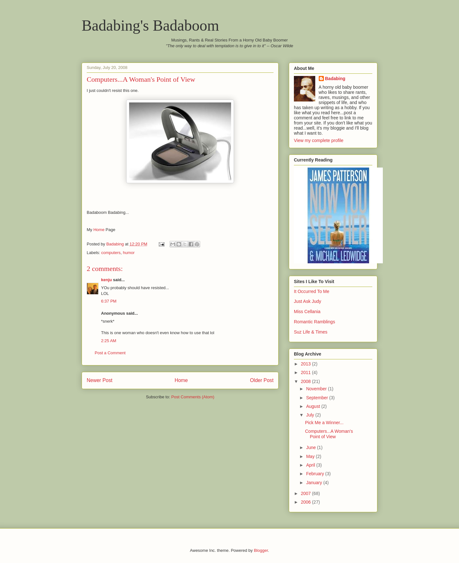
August (313, 406)
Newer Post (100, 380)
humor (129, 252)
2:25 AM (108, 340)
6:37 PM (108, 301)
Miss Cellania (307, 311)
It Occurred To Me (311, 291)
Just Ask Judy (307, 301)
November (317, 388)
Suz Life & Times (310, 331)
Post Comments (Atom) (192, 396)
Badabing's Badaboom (150, 25)
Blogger (261, 550)
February (315, 473)
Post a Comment (110, 352)
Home (99, 229)
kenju (106, 279)
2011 (306, 372)
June (311, 447)
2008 (306, 381)
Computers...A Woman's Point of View (329, 434)
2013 (306, 363)
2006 (306, 502)
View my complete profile (318, 140)
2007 (306, 493)
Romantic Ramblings (314, 321)
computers (111, 252)
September (317, 397)
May (311, 456)
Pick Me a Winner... (324, 422)
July (310, 414)
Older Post (261, 380)
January (314, 482)
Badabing (335, 78)
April (311, 465)
